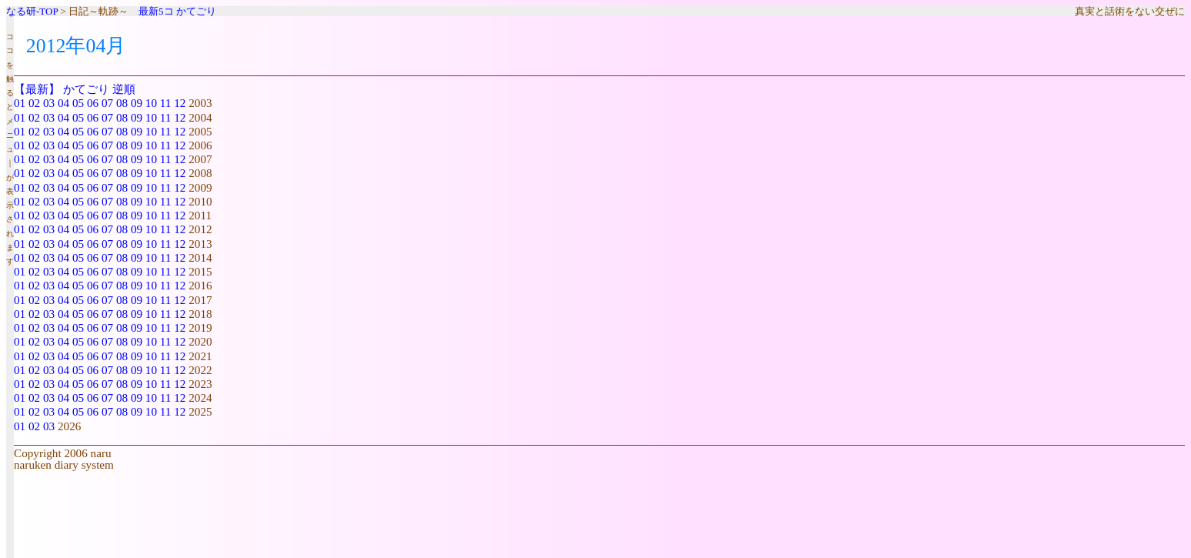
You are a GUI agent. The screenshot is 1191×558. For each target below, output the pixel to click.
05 (78, 102)
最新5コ (156, 11)
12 (179, 102)
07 (107, 102)
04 (63, 102)
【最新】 (37, 88)
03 (49, 102)
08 (122, 102)
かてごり (196, 11)
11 (166, 102)
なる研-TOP (32, 11)
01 (19, 102)
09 (136, 102)
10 (151, 102)
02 (34, 102)
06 (92, 102)
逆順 (123, 88)
